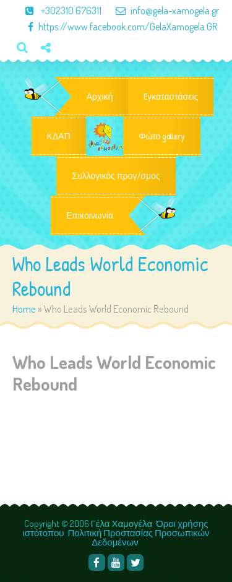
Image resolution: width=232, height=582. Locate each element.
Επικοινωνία (90, 215)
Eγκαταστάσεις (170, 96)
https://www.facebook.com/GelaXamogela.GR (116, 26)
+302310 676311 (58, 10)
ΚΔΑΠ (59, 136)
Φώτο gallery (161, 136)
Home (24, 308)
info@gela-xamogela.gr (161, 10)
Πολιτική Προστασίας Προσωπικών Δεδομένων (139, 537)
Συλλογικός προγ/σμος (115, 176)
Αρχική (100, 96)
